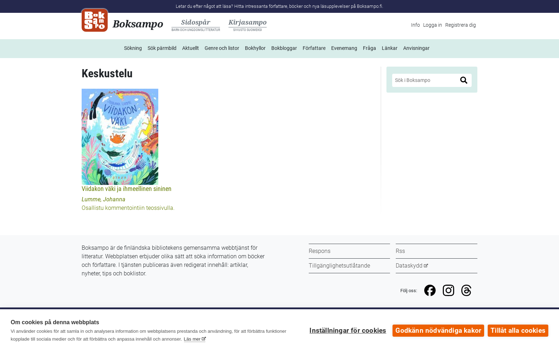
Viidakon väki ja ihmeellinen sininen (126, 188)
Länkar (390, 48)
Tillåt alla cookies (518, 331)
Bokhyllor (255, 48)
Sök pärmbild (162, 48)
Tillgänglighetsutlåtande (339, 265)
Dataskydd (409, 265)
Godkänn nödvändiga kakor (438, 331)
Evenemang (344, 48)
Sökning (133, 48)
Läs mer (192, 339)
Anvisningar (416, 48)
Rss (400, 251)
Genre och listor (222, 48)
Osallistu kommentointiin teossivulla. (128, 208)
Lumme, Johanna (103, 199)
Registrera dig (460, 25)
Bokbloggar (284, 48)
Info (415, 25)
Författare (314, 48)
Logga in (432, 25)
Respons (319, 251)
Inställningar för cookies (347, 331)
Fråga (369, 48)
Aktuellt (190, 48)
